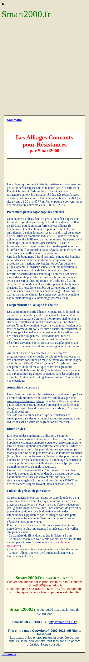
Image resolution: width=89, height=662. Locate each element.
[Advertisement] (44, 69)
